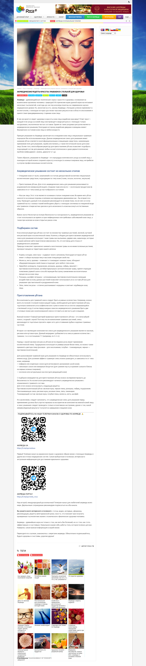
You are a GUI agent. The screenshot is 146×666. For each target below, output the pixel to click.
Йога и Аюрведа (27, 88)
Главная (19, 88)
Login (129, 2)
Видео (53, 21)
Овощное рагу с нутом (37, 21)
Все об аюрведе (24, 555)
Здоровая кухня (23, 21)
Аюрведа (36, 88)
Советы (58, 95)
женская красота (37, 555)
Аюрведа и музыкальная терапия (68, 21)
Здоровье (39, 95)
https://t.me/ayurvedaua (26, 448)
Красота (45, 95)
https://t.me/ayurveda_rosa (27, 497)
